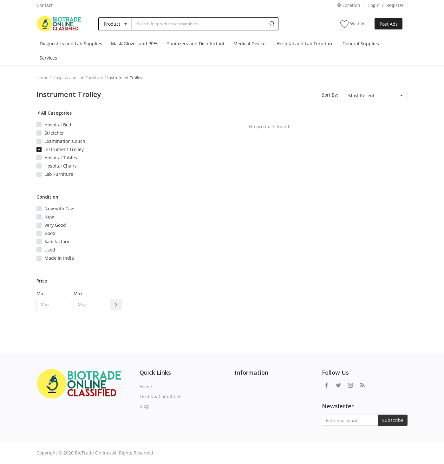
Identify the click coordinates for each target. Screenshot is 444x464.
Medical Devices (250, 44)
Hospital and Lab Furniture (305, 44)
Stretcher (54, 133)
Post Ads (389, 24)
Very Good (55, 225)
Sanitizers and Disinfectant (196, 44)
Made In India (59, 258)
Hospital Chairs (60, 166)
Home (42, 77)
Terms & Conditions (160, 396)
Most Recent (361, 95)
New (49, 217)
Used (49, 250)
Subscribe (392, 420)
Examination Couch (64, 141)
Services (48, 58)
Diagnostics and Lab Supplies (71, 44)
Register (395, 5)
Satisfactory (56, 241)
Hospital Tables (60, 158)
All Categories (54, 113)
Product (112, 24)
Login (374, 5)
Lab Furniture (58, 174)
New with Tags (59, 209)
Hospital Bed (57, 125)
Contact (44, 5)
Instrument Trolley (124, 77)
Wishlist (353, 24)
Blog (144, 406)
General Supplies (361, 44)
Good (49, 233)
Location (348, 5)
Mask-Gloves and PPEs (134, 44)
